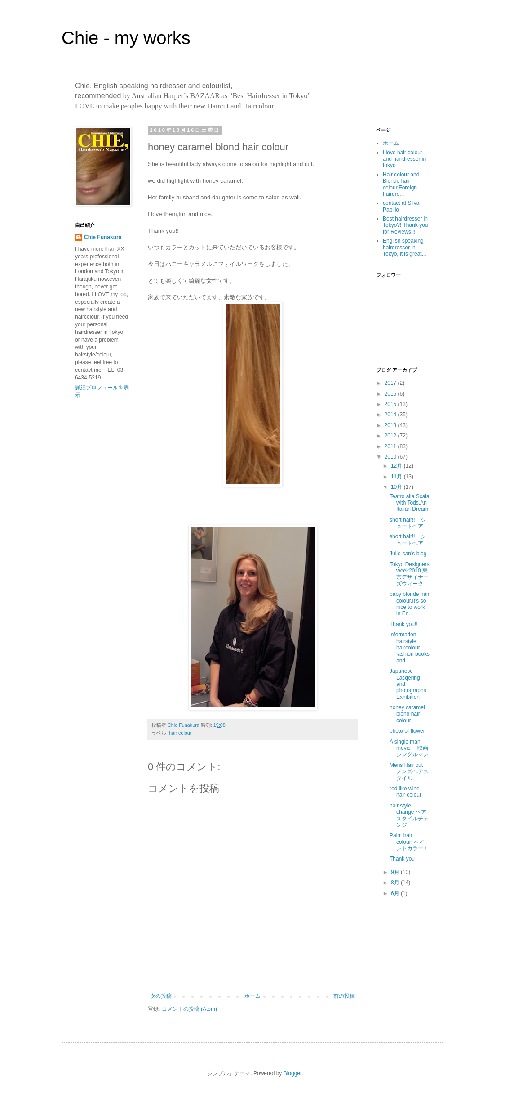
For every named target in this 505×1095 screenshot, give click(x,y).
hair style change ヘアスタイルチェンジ (409, 815)
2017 (391, 383)
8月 (396, 882)
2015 (391, 404)
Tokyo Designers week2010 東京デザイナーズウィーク (410, 574)
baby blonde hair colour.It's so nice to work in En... (410, 604)
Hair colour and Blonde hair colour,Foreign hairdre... (401, 184)
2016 (391, 394)
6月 (396, 893)
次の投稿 (161, 996)
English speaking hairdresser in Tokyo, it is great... (404, 247)
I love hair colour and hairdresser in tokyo (404, 159)
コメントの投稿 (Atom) (189, 1009)
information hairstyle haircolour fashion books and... (410, 647)
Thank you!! (404, 624)
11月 (397, 476)
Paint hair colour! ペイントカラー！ (409, 842)
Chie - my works (126, 38)
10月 (397, 487)
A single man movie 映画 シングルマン (412, 748)
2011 (391, 446)
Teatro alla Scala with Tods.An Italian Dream (410, 503)
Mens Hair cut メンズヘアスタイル (409, 771)
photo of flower (407, 731)
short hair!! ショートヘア (408, 523)
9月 (396, 872)
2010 (391, 457)
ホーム (252, 996)
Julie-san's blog (408, 553)
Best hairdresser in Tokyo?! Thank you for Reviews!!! (405, 225)
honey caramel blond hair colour (407, 714)
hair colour (180, 732)
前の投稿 (344, 996)
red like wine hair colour (405, 791)
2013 (391, 425)
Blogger (293, 1073)
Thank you (402, 859)
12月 (397, 466)
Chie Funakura (102, 237)
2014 (391, 414)
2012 (391, 436)
